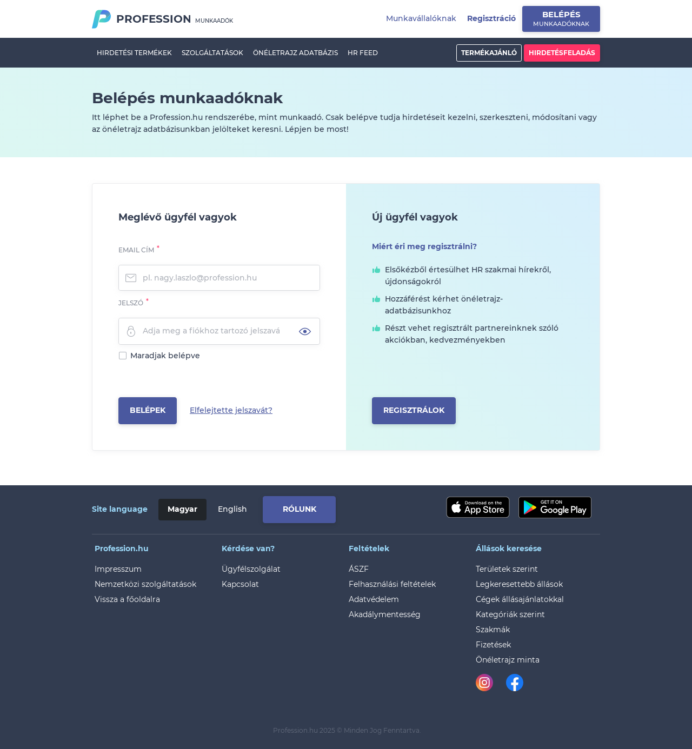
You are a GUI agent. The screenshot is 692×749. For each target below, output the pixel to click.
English (232, 509)
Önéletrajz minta (508, 660)
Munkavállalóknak (421, 18)
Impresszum (118, 569)
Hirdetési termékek (134, 53)
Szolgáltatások (212, 53)
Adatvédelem (374, 599)
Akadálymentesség (385, 614)
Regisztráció (491, 18)
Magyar (182, 509)
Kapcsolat (240, 584)
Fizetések (493, 645)
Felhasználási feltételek (392, 584)
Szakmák (493, 629)
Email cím (136, 250)
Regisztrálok (413, 410)
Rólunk (299, 509)
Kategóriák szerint (510, 614)
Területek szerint (507, 569)
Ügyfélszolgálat (251, 569)
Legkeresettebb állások (519, 584)
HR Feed (363, 53)
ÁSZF (359, 569)
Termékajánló (489, 53)
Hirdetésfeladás (562, 53)
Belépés (561, 18)
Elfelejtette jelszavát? (231, 410)
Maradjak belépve (165, 355)
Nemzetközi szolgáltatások (145, 584)
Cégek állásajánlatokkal (520, 599)
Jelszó (130, 303)
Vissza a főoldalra (127, 599)
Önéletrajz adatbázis (295, 53)
